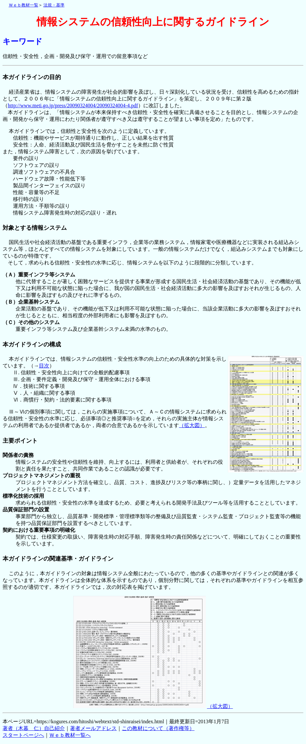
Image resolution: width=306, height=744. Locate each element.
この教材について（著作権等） (158, 728)
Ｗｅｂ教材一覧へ (70, 735)
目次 (44, 365)
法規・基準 (54, 5)
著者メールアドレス (93, 728)
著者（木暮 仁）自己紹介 (34, 728)
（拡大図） (192, 425)
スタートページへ (23, 735)
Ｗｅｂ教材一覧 (23, 5)
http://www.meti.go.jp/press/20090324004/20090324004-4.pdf (73, 105)
